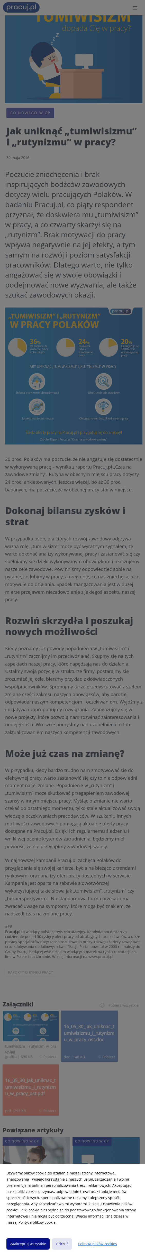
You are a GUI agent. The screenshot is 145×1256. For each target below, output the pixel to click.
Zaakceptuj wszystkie (28, 1243)
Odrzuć (62, 1243)
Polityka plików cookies (97, 1243)
